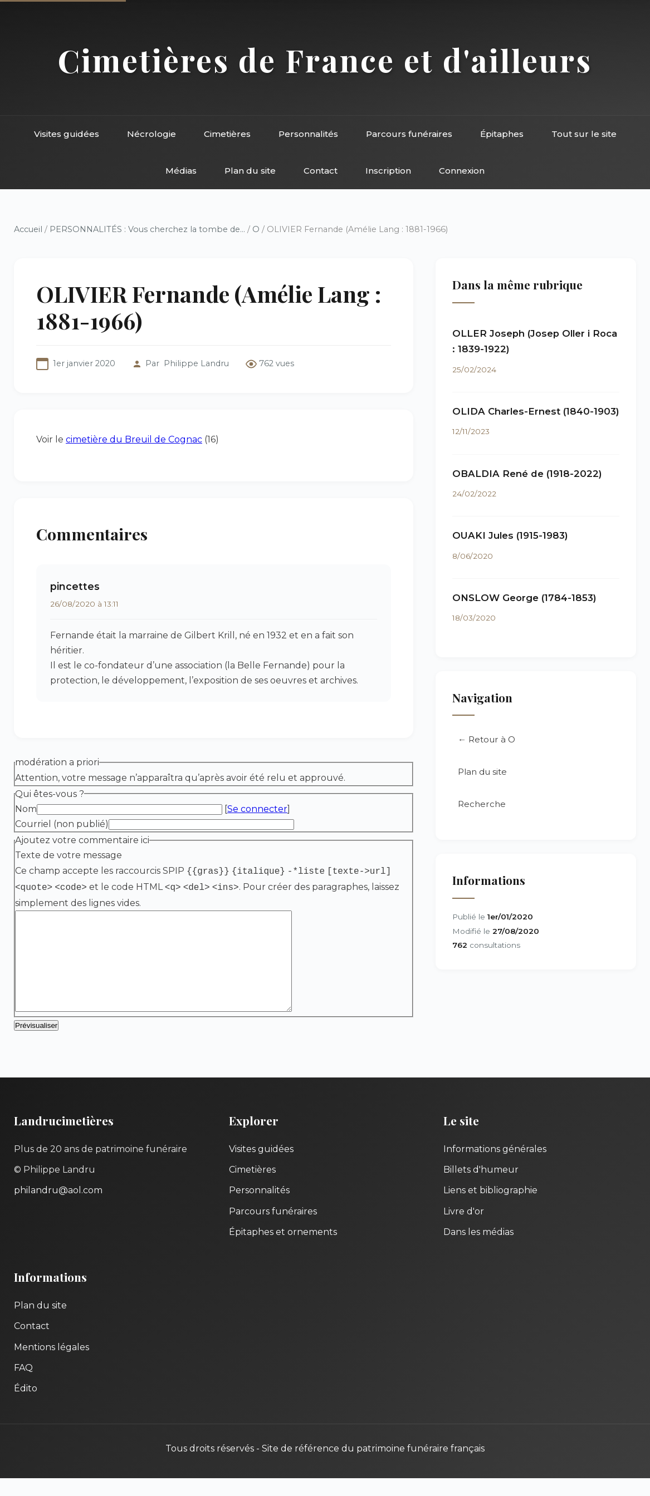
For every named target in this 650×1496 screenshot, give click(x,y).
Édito (25, 1406)
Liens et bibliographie (490, 1208)
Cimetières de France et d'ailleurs (325, 60)
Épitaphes (502, 134)
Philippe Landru (196, 363)
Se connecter (257, 809)
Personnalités (308, 134)
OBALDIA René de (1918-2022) (527, 473)
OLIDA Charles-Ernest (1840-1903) (535, 411)
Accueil (28, 229)
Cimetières (227, 134)
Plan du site (250, 170)
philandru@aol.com (58, 1208)
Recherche (482, 804)
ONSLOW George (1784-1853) (524, 597)
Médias (181, 170)
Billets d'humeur (481, 1187)
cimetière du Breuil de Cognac (134, 439)
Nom (26, 809)
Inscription (388, 170)
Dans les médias (478, 1249)
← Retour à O (486, 739)
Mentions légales (51, 1365)
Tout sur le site (584, 134)
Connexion (462, 170)
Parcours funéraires (409, 134)
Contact (321, 170)
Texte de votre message (68, 855)
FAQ (23, 1385)
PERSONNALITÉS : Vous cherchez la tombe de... (147, 229)
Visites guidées (66, 134)
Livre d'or (463, 1229)
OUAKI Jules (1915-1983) (510, 535)
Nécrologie (151, 134)
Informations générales (494, 1167)
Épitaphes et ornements (283, 1249)
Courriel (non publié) (62, 824)
